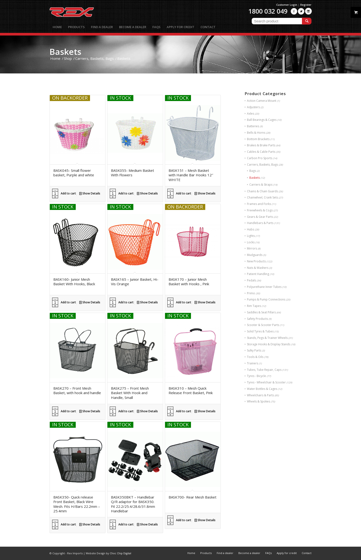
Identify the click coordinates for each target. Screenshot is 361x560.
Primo (251, 293)
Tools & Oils (255, 357)
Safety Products (257, 319)
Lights (251, 236)
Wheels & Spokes (258, 401)
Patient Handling (258, 274)
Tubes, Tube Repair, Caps (264, 370)
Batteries (253, 126)
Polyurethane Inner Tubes (264, 287)
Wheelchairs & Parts (260, 395)
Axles (250, 114)
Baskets (254, 178)
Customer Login (286, 4)
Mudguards (254, 255)
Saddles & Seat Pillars (261, 312)
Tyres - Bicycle (256, 376)
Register (305, 4)
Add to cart (68, 193)
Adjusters (253, 107)
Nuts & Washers (257, 268)
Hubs (250, 229)
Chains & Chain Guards (262, 191)
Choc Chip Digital (120, 553)
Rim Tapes (254, 306)
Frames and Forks (259, 204)
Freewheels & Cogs (260, 210)
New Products (256, 261)
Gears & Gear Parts (260, 217)
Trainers (252, 363)
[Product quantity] (55, 193)
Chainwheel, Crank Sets (262, 197)
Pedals (251, 280)
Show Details (89, 193)
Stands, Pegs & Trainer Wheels (267, 338)
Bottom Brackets (258, 139)
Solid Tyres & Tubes (260, 331)
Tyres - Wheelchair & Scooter (266, 382)
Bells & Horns (256, 133)
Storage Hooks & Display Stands (268, 344)
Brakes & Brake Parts (261, 145)
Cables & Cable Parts (261, 152)
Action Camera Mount (261, 101)
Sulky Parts (254, 350)
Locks (251, 242)
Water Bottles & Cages (262, 389)
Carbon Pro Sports (259, 158)
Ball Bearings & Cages (261, 120)
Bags (252, 171)
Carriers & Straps (260, 185)
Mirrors (252, 248)
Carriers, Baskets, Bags (262, 165)
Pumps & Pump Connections (266, 299)
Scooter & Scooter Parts (263, 325)
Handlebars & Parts (260, 223)
